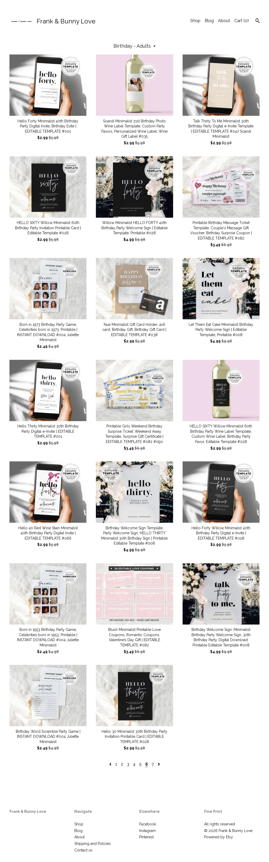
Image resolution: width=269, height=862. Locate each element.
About (224, 20)
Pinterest (146, 837)
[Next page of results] (159, 764)
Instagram (147, 831)
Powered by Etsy (218, 837)
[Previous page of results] (111, 764)
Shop (195, 20)
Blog (209, 20)
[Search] (258, 21)
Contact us (83, 850)
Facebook (147, 824)
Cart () (241, 20)
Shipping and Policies (92, 843)
